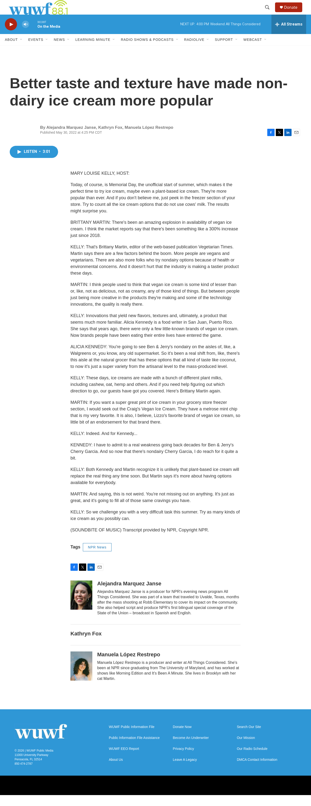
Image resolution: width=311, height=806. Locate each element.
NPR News (97, 558)
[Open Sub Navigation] (21, 50)
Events (35, 50)
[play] (11, 35)
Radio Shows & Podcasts (147, 50)
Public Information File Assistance (134, 749)
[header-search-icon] (269, 13)
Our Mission (246, 749)
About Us (116, 770)
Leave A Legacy (185, 770)
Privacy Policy (183, 760)
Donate (293, 12)
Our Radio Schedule (252, 760)
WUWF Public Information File (131, 738)
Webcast (252, 50)
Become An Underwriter (191, 749)
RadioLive (194, 50)
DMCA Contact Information (257, 770)
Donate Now (182, 738)
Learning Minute (92, 50)
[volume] (25, 35)
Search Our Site (249, 738)
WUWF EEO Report (124, 760)
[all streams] (288, 35)
